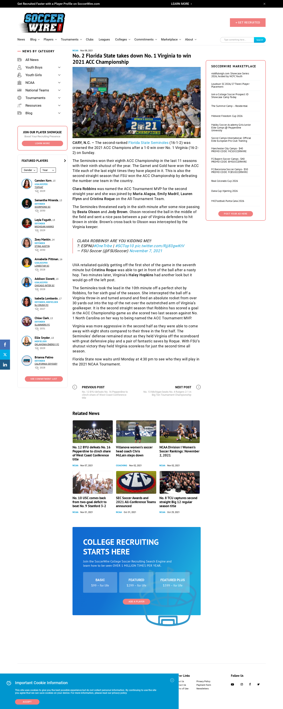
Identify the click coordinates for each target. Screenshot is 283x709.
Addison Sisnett (45, 279)
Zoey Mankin (43, 239)
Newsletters (202, 696)
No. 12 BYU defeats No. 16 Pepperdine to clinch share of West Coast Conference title (92, 503)
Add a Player (136, 651)
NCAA (25, 83)
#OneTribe (103, 246)
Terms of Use (181, 696)
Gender (28, 170)
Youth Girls (29, 75)
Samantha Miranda (47, 200)
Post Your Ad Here (235, 264)
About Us (179, 689)
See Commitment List (43, 379)
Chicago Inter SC (44, 285)
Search (259, 39)
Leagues (104, 39)
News (21, 39)
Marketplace (169, 39)
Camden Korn (43, 180)
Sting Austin (42, 246)
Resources (29, 105)
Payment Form (203, 693)
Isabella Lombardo (46, 298)
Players (48, 39)
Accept (27, 702)
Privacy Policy (203, 689)
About (189, 39)
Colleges (121, 39)
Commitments (144, 39)
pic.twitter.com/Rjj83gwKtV (159, 246)
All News (28, 60)
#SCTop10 (124, 246)
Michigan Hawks (44, 226)
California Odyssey (46, 364)
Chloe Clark (42, 318)
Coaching (121, 515)
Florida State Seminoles (148, 143)
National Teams (33, 90)
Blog (33, 39)
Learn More (42, 143)
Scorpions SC (42, 207)
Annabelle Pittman (47, 259)
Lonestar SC (42, 266)
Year (45, 170)
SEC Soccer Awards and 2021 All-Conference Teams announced (136, 552)
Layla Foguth (43, 220)
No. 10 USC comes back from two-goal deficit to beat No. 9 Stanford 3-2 (90, 552)
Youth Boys (29, 67)
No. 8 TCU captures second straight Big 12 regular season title (178, 552)
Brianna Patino (44, 357)
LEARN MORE (180, 4)
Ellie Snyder (43, 338)
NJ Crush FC (41, 305)
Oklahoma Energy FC (47, 344)
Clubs (90, 39)
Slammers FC (42, 325)
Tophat (39, 187)
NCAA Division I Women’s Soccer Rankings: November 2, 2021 (179, 501)
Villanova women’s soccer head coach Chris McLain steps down (134, 501)
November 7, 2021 (145, 251)
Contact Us (180, 693)
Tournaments (70, 39)
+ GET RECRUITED (248, 22)
